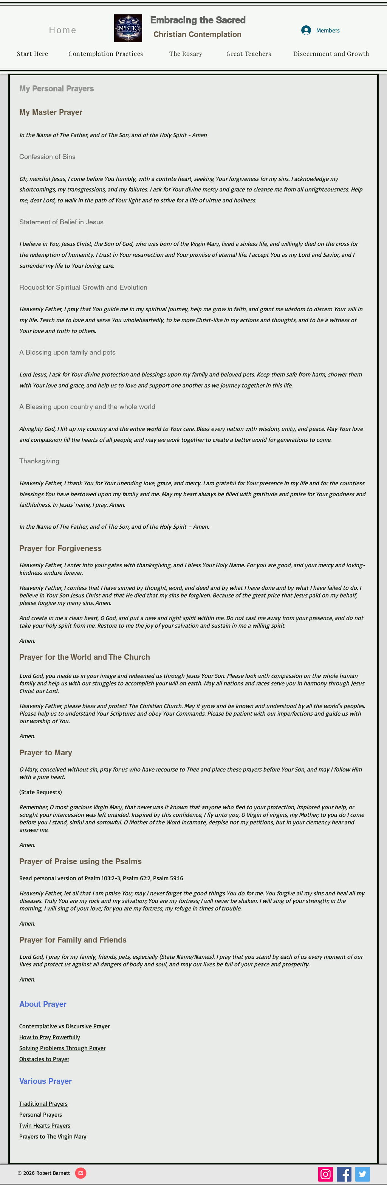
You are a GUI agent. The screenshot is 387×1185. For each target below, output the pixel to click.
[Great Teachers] (249, 53)
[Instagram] (325, 1174)
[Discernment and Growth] (331, 53)
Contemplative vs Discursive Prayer (64, 1026)
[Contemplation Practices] (106, 53)
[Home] (63, 30)
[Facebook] (344, 1174)
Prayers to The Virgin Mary (53, 1136)
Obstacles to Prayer (44, 1059)
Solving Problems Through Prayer (62, 1048)
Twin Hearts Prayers (44, 1125)
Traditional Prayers (43, 1103)
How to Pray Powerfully (49, 1037)
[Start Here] (32, 53)
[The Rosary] (186, 53)
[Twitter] (362, 1174)
